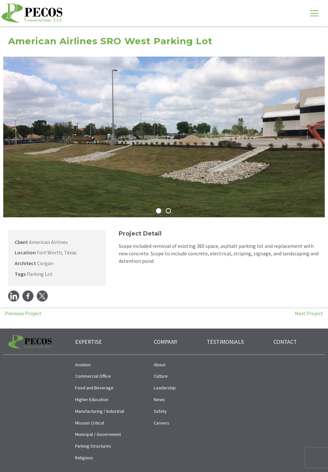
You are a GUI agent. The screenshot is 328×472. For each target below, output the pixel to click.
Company (165, 341)
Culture (161, 376)
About (159, 365)
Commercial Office (93, 376)
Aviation (83, 365)
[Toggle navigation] (314, 13)
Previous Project (23, 313)
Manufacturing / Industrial (99, 411)
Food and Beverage (94, 388)
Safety (160, 411)
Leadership (165, 388)
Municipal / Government (98, 434)
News (159, 399)
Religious (84, 458)
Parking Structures (93, 446)
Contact (285, 341)
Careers (161, 423)
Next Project (309, 313)
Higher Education (91, 399)
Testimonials (225, 341)
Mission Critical (89, 423)
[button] (9, 137)
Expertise (88, 341)
